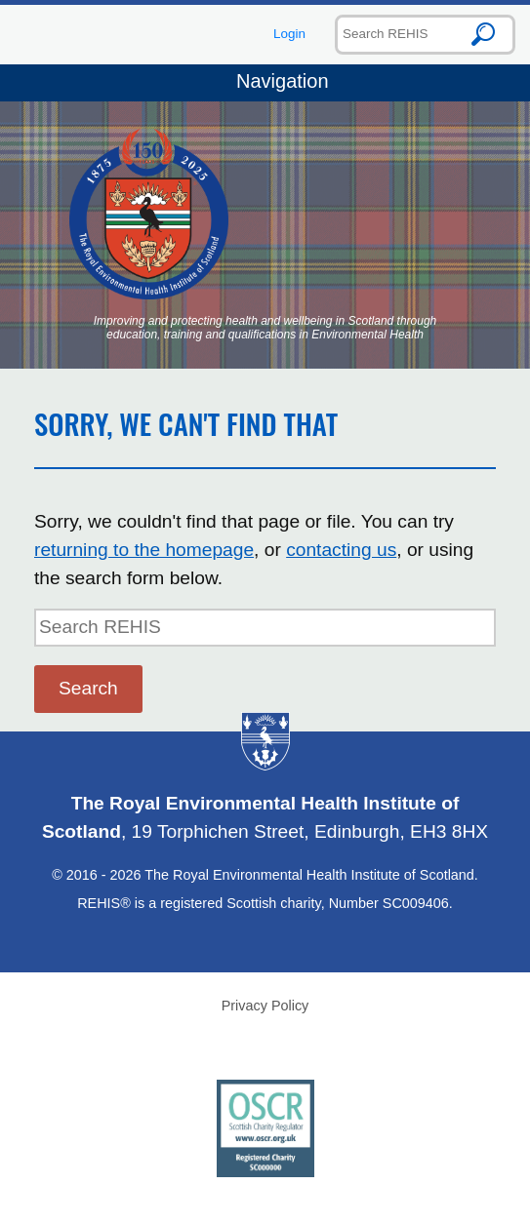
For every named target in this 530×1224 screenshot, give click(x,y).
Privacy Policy (265, 1005)
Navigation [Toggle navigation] (264, 83)
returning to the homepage (144, 549)
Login (289, 33)
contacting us (341, 549)
